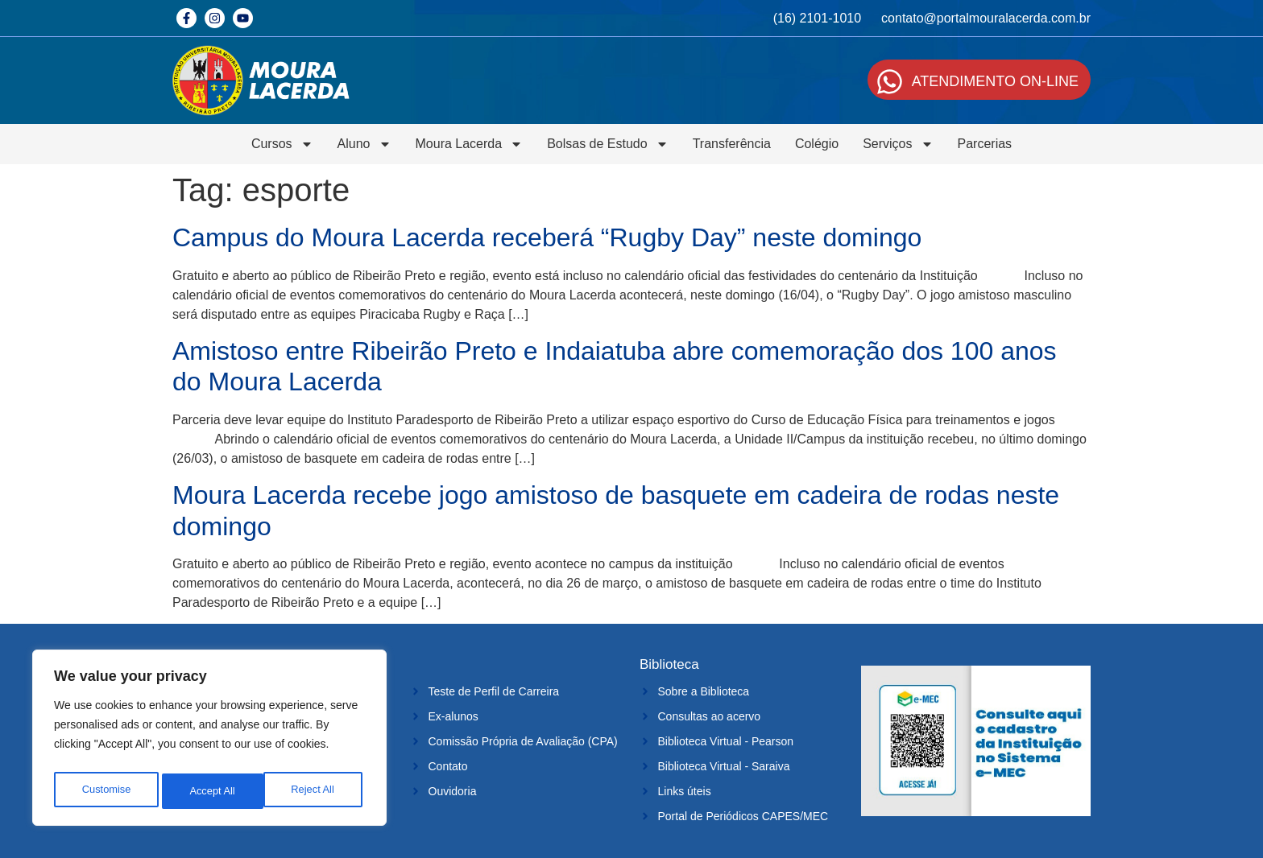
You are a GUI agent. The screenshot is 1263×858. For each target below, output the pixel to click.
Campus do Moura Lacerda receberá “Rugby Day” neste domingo (546, 237)
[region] (209, 741)
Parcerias (985, 144)
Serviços (898, 144)
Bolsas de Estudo (608, 144)
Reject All (211, 791)
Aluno (364, 144)
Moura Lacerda (470, 144)
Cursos (282, 144)
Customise (105, 791)
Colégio (817, 144)
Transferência (732, 144)
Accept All (315, 791)
